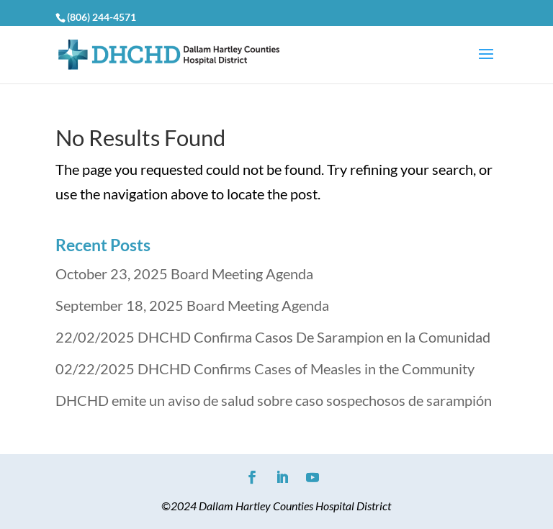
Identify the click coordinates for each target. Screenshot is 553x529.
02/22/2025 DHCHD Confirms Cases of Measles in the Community (265, 368)
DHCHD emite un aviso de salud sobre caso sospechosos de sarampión (273, 400)
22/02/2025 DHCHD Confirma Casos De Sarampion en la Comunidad (272, 336)
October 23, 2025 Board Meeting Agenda (184, 273)
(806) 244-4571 (101, 17)
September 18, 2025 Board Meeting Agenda (192, 305)
